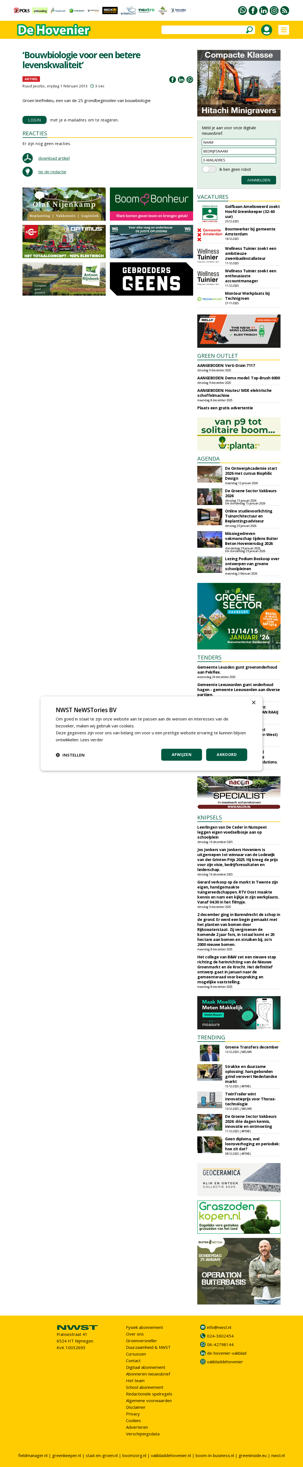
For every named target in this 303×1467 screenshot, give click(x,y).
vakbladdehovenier (225, 1361)
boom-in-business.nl (215, 1455)
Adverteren (137, 1427)
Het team (135, 1380)
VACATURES (212, 196)
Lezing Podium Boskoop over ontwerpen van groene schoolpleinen (252, 563)
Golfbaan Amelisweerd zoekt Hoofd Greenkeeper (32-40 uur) (252, 211)
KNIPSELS (209, 817)
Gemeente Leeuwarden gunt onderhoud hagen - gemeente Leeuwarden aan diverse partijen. (238, 689)
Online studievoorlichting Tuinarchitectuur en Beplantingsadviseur (248, 516)
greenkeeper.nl (66, 1455)
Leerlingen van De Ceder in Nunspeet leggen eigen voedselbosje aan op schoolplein (232, 832)
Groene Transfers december (252, 1047)
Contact (133, 1360)
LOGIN (34, 120)
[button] (70, 754)
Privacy (133, 1414)
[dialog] (151, 733)
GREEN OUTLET (217, 355)
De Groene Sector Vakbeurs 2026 (251, 493)
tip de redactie (52, 171)
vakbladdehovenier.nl (171, 1455)
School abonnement (144, 1387)
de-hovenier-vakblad (226, 1353)
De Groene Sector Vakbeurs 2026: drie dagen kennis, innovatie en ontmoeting (251, 1121)
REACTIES (34, 133)
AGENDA (208, 458)
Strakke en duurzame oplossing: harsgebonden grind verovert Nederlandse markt (251, 1074)
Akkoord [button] (227, 754)
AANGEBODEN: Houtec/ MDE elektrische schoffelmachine (234, 393)
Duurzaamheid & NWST (148, 1347)
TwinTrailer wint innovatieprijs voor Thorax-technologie (250, 1098)
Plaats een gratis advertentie (225, 407)
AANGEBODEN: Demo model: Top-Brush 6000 (238, 377)
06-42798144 (220, 1344)
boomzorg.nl (134, 1455)
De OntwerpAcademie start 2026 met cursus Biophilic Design (251, 473)
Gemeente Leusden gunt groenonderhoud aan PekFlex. (237, 669)
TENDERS (209, 657)
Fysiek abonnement (144, 1327)
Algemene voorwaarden (149, 1400)
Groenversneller (141, 1340)
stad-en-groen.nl (102, 1455)
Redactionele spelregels (149, 1394)
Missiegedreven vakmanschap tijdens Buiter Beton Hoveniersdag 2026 (251, 538)
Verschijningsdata (143, 1433)
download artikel (54, 158)
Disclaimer (136, 1407)
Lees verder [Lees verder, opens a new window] (92, 739)
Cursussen (136, 1354)
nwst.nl (278, 1455)
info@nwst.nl (219, 1327)
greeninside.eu (253, 1455)
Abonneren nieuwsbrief (148, 1374)
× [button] (253, 703)
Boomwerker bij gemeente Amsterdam (250, 231)
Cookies (133, 1420)
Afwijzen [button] (181, 754)
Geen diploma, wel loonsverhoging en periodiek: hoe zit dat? (252, 1143)
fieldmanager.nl (32, 1455)
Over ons (135, 1334)
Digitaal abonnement (145, 1367)
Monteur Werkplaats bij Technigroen (247, 296)
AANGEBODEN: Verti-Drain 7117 (226, 365)
